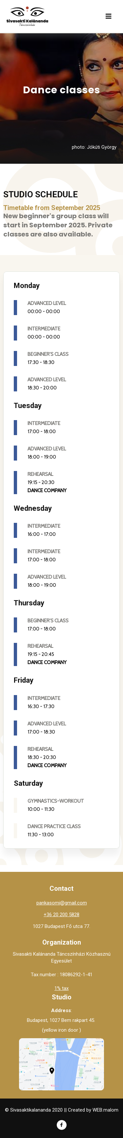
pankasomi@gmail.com (61, 903)
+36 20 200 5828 (61, 915)
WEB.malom (105, 1110)
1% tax (61, 988)
